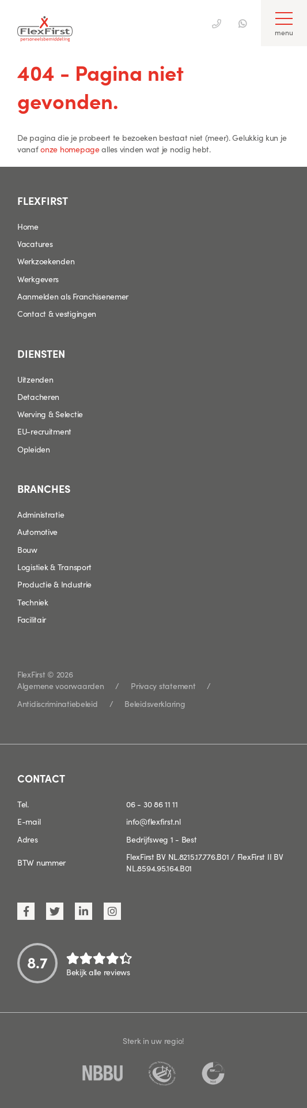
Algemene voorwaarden (60, 685)
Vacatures (34, 243)
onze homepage (69, 149)
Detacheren (38, 396)
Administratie (40, 514)
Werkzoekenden (45, 261)
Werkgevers (38, 279)
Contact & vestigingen (56, 313)
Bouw (27, 549)
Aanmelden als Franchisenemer (72, 296)
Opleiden (33, 449)
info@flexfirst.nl (153, 821)
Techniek (32, 602)
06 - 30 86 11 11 (152, 804)
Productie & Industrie (54, 584)
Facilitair (31, 619)
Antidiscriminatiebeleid (57, 703)
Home (28, 226)
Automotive (37, 531)
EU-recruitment (44, 431)
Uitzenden (35, 379)
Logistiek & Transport (54, 566)
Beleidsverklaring (154, 703)
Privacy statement (163, 685)
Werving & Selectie (50, 414)
